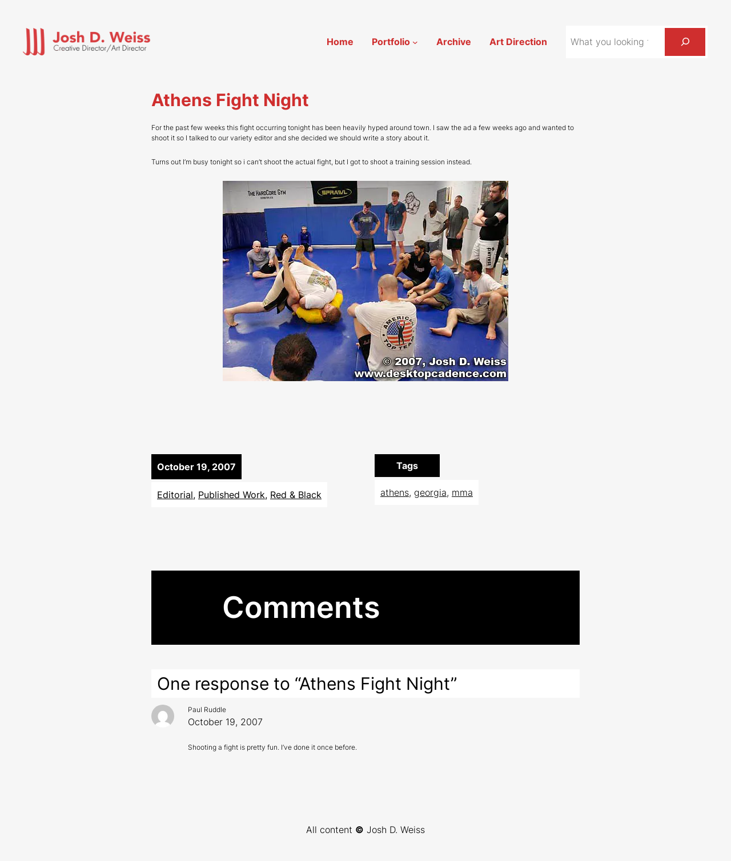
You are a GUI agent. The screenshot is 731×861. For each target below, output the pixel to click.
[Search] (685, 42)
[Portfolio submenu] (415, 42)
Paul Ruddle (207, 709)
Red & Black (296, 494)
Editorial (175, 494)
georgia (430, 492)
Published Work (231, 494)
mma (462, 492)
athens (394, 492)
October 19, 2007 (225, 721)
